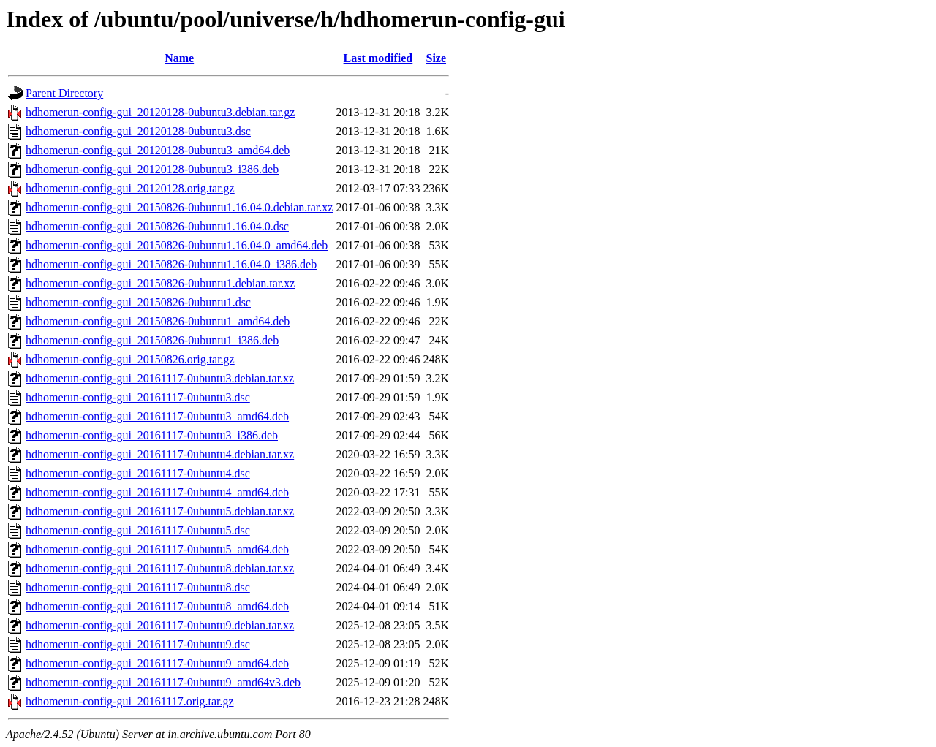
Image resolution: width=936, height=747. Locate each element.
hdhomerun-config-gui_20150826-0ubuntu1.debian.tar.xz (160, 283)
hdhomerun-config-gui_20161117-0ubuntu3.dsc (138, 397)
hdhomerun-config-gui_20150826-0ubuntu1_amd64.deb (158, 321)
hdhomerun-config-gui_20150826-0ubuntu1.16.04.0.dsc (157, 226)
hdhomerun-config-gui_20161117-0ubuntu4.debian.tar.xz (160, 454)
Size (436, 58)
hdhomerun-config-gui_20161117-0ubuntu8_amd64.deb (157, 606)
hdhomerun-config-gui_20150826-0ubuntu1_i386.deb (152, 340)
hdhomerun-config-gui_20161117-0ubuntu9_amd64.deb (157, 663)
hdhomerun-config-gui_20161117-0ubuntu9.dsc (138, 644)
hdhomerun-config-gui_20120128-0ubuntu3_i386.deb (152, 169)
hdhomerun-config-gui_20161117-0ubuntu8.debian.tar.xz (160, 568)
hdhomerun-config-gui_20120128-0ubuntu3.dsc (138, 131)
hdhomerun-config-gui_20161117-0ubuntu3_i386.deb (152, 435)
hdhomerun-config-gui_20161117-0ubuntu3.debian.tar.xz (160, 378)
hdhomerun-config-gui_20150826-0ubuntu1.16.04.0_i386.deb (171, 264)
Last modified (378, 58)
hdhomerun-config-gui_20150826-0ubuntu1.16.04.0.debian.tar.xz (179, 207)
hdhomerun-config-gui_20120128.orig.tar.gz (130, 188)
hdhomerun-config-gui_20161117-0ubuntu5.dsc (138, 530)
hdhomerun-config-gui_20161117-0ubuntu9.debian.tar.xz (160, 625)
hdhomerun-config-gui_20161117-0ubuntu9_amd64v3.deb (163, 682)
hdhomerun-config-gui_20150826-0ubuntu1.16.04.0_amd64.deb (177, 245)
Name (179, 58)
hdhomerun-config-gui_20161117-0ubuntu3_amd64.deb (157, 416)
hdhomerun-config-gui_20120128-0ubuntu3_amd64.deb (158, 150)
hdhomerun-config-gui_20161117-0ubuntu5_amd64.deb (157, 549)
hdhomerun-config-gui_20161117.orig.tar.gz (130, 701)
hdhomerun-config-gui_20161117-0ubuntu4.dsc (138, 473)
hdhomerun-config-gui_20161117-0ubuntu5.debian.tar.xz (160, 511)
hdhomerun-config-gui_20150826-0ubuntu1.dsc (138, 302)
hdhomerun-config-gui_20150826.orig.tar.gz (130, 359)
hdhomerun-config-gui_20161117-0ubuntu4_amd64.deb (157, 492)
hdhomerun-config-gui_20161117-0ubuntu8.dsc (138, 587)
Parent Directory (64, 93)
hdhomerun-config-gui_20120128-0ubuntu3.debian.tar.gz (160, 112)
